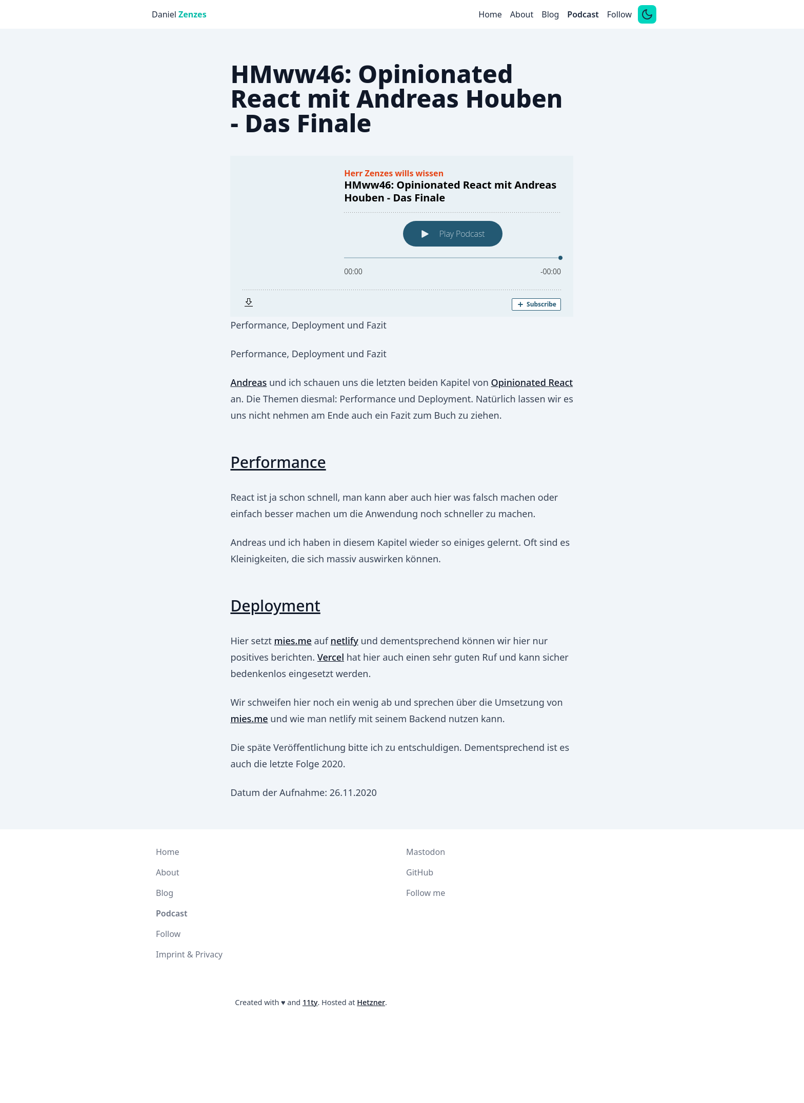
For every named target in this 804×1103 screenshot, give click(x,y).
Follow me (425, 892)
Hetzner (371, 1002)
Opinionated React (532, 382)
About (521, 14)
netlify (344, 641)
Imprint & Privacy (189, 954)
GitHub (419, 872)
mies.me (293, 641)
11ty (310, 1002)
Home (490, 14)
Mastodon (425, 851)
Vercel (330, 657)
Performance (278, 462)
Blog (550, 14)
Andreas (248, 382)
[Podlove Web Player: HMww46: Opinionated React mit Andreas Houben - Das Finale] (401, 236)
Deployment (275, 605)
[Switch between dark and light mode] (647, 14)
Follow (619, 14)
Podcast (583, 14)
